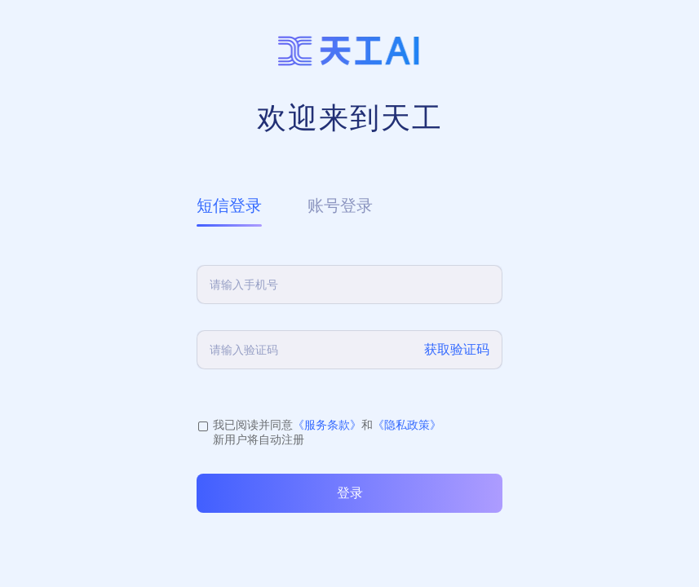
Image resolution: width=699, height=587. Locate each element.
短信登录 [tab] (229, 205)
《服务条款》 (327, 424)
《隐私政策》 (407, 424)
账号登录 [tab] (340, 205)
